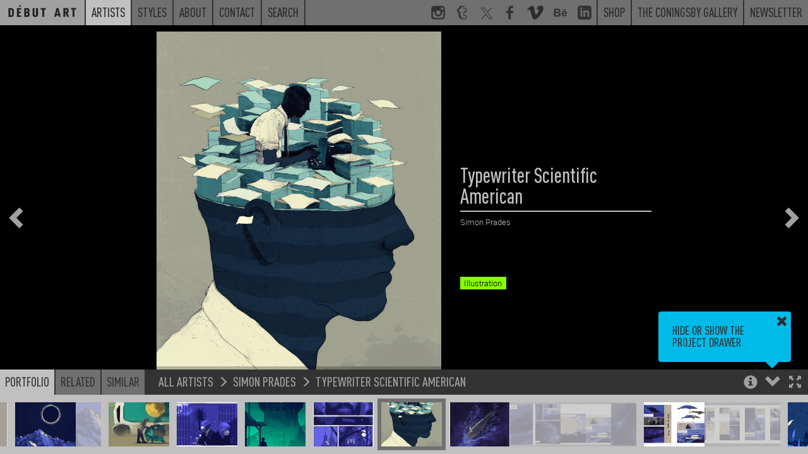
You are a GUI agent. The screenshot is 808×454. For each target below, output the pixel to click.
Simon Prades (264, 381)
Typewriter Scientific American (391, 381)
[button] (795, 383)
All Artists (185, 381)
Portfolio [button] (27, 381)
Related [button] (78, 381)
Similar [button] (123, 381)
